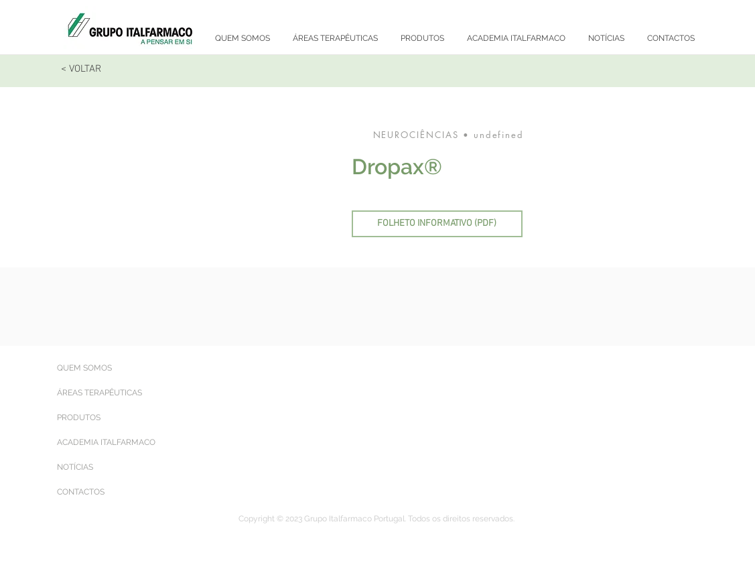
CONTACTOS (81, 492)
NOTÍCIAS (75, 467)
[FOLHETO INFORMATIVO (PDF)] (437, 223)
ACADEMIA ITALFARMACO (106, 442)
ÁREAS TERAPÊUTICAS (99, 392)
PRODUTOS (78, 417)
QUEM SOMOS (84, 368)
